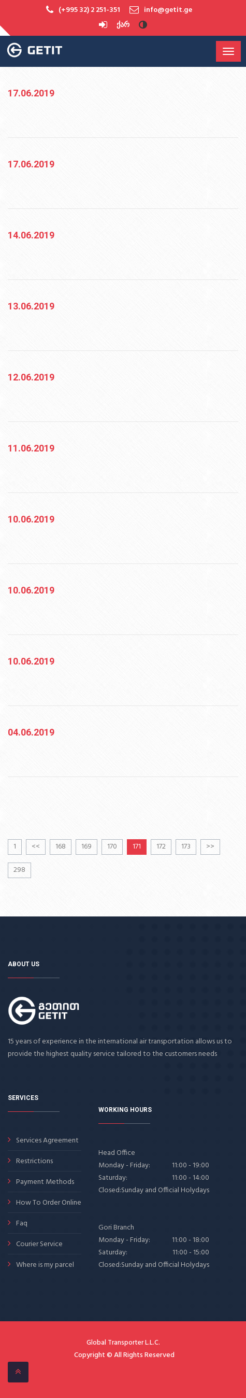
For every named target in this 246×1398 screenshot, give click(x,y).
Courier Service (39, 1244)
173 (186, 847)
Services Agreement (47, 1141)
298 (19, 870)
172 (161, 847)
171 (137, 847)
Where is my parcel (45, 1265)
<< (36, 847)
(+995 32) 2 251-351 (89, 10)
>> (210, 847)
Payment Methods (45, 1182)
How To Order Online (48, 1203)
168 (60, 847)
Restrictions (34, 1161)
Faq (21, 1224)
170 (112, 847)
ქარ (123, 25)
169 (86, 847)
